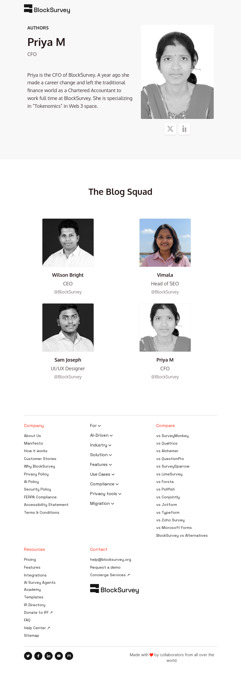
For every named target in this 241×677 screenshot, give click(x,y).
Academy (32, 589)
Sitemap (31, 635)
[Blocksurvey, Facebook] (39, 656)
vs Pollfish (165, 489)
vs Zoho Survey (170, 520)
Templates (33, 597)
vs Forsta (165, 481)
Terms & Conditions (41, 512)
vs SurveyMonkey (172, 435)
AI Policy (31, 481)
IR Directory (34, 604)
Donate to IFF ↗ (38, 612)
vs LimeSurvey (169, 474)
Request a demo (105, 567)
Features (32, 567)
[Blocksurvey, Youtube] (60, 656)
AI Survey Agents (40, 582)
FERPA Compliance (40, 497)
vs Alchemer (167, 450)
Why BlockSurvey (39, 466)
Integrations (35, 575)
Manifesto (33, 443)
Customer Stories (40, 458)
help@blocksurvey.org (110, 559)
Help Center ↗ (37, 627)
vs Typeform (167, 512)
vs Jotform (166, 504)
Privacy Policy (36, 474)
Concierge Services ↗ (110, 574)
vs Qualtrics (167, 443)
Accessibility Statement (46, 504)
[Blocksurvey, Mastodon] (69, 656)
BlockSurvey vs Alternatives (182, 535)
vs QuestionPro (170, 458)
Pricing (30, 559)
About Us (32, 435)
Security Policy (37, 489)
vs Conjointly (168, 497)
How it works (35, 450)
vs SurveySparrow (172, 466)
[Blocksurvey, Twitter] (29, 656)
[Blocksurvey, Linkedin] (50, 656)
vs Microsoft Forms (174, 527)
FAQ (27, 620)
